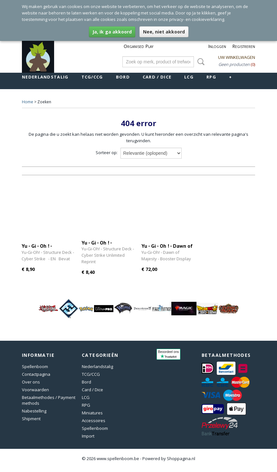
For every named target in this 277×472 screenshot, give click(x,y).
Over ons (31, 382)
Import (88, 436)
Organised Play (138, 46)
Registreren (243, 46)
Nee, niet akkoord (164, 32)
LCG (189, 77)
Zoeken (200, 62)
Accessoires (93, 420)
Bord (123, 77)
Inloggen (217, 46)
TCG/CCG (92, 77)
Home (27, 102)
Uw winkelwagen (236, 57)
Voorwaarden (35, 390)
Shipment (31, 418)
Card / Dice (157, 77)
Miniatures (92, 413)
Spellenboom (35, 366)
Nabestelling (34, 411)
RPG (211, 77)
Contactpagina (36, 374)
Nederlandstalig (45, 77)
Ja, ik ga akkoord (112, 32)
